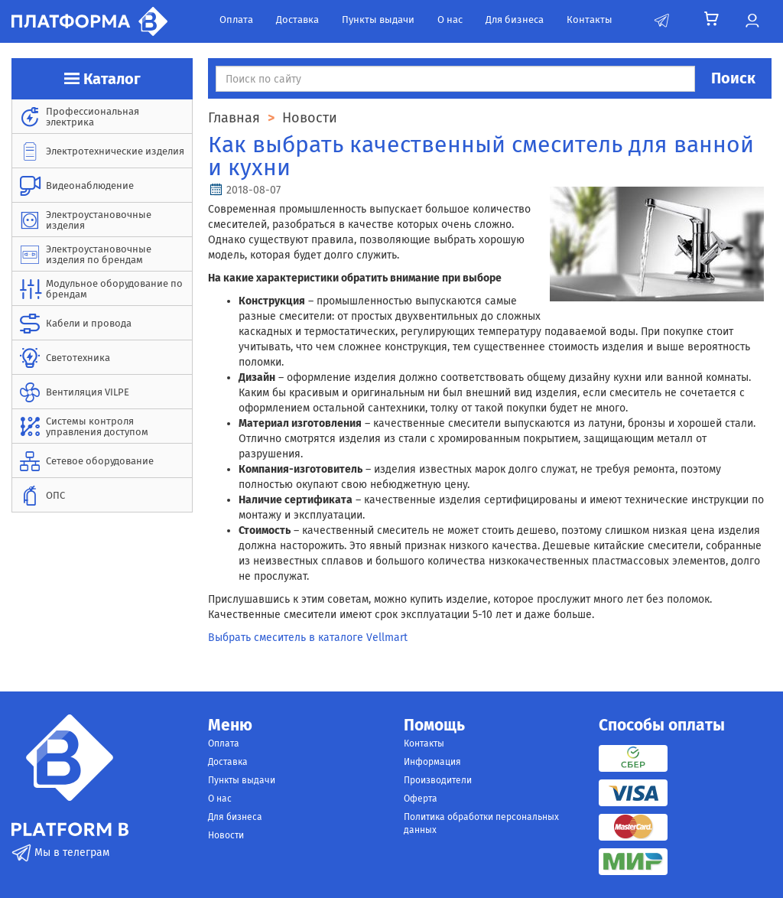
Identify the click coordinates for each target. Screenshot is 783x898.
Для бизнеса (515, 19)
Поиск (733, 78)
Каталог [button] (102, 79)
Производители (438, 780)
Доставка (297, 19)
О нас (450, 19)
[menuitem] (102, 116)
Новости (226, 835)
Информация (432, 761)
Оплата (236, 19)
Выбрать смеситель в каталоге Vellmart (308, 637)
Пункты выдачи (378, 19)
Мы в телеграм (60, 852)
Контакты (589, 19)
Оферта (420, 798)
